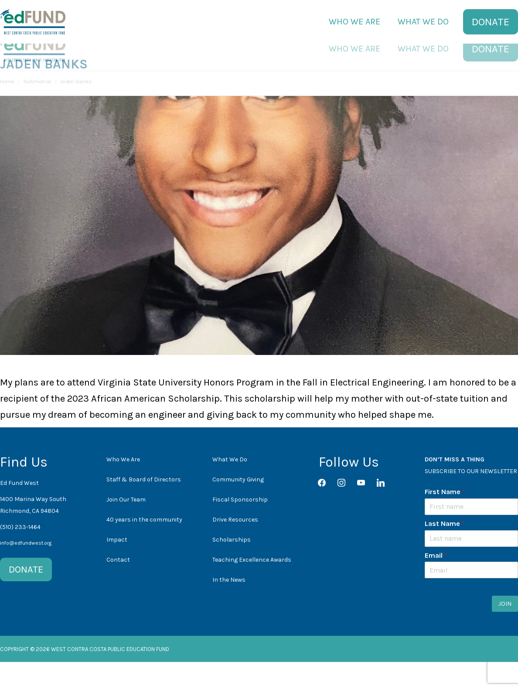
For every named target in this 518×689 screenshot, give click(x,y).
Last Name (445, 550)
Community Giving (238, 506)
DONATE (26, 596)
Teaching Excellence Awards (251, 586)
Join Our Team (126, 526)
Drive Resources (235, 546)
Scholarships (231, 566)
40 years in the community (144, 546)
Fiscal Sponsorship (240, 526)
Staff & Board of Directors (143, 506)
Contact (118, 586)
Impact (116, 566)
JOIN (504, 630)
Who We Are (123, 486)
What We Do (229, 486)
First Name (445, 519)
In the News (228, 607)
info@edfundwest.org (25, 570)
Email (436, 582)
